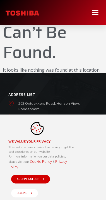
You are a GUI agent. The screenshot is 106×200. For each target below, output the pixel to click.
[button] (95, 12)
